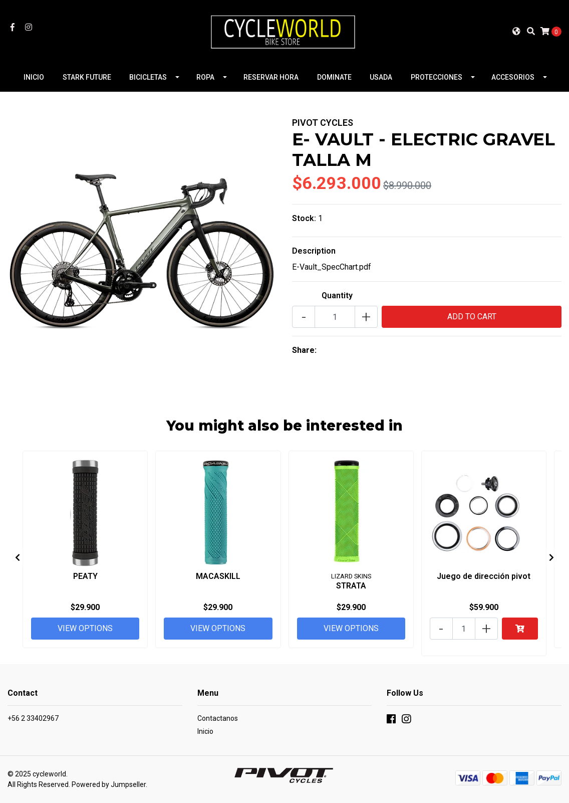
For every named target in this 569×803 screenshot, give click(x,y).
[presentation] (18, 557)
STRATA (351, 585)
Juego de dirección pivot (483, 576)
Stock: (304, 218)
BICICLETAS (148, 77)
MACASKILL (218, 576)
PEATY (85, 576)
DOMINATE (334, 77)
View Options (85, 628)
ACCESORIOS (512, 77)
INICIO (34, 77)
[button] (516, 31)
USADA (381, 77)
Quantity (337, 295)
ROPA (205, 77)
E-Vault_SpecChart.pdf (331, 267)
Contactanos (217, 718)
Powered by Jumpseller (109, 784)
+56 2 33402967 (33, 718)
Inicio (205, 731)
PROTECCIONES (436, 77)
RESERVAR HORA (271, 77)
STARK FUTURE (87, 77)
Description (314, 251)
